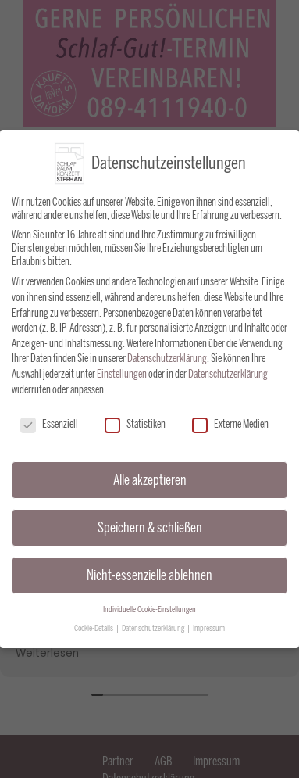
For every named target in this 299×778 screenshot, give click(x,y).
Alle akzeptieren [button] (150, 476)
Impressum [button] (209, 626)
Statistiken (135, 421)
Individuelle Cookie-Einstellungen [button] (149, 606)
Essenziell (49, 421)
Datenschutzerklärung (167, 356)
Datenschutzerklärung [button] (154, 626)
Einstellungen (122, 371)
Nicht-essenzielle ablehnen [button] (149, 572)
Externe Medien (230, 421)
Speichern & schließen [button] (150, 524)
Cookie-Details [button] (94, 626)
